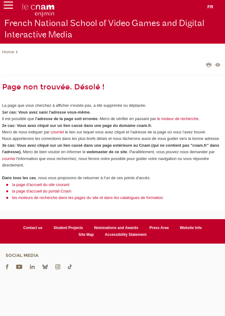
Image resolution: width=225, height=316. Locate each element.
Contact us (32, 228)
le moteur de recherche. (178, 118)
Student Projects (68, 228)
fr (210, 6)
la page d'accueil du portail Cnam (41, 191)
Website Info (191, 228)
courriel (57, 132)
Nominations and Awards (116, 228)
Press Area (159, 228)
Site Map (86, 234)
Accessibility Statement (125, 234)
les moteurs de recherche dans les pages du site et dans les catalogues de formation (87, 197)
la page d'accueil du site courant (40, 184)
